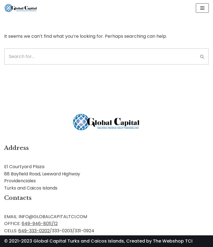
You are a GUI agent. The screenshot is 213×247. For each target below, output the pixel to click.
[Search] (100, 56)
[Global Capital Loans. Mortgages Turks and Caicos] (20, 8)
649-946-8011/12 (40, 223)
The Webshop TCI (172, 241)
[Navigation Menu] (202, 8)
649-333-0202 (34, 231)
